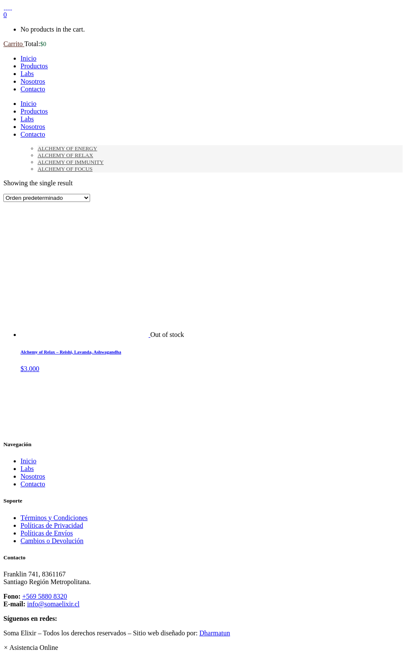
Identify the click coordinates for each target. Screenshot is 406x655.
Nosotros (32, 476)
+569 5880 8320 (44, 596)
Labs (27, 468)
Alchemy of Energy (67, 148)
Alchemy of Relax (65, 155)
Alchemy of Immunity (71, 162)
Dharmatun (214, 633)
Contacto (32, 484)
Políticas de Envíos (46, 533)
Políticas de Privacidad (51, 525)
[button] (30, 647)
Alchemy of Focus (65, 169)
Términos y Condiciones (54, 517)
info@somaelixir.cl (53, 604)
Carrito (13, 43)
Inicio (28, 461)
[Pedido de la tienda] (46, 198)
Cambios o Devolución (52, 540)
